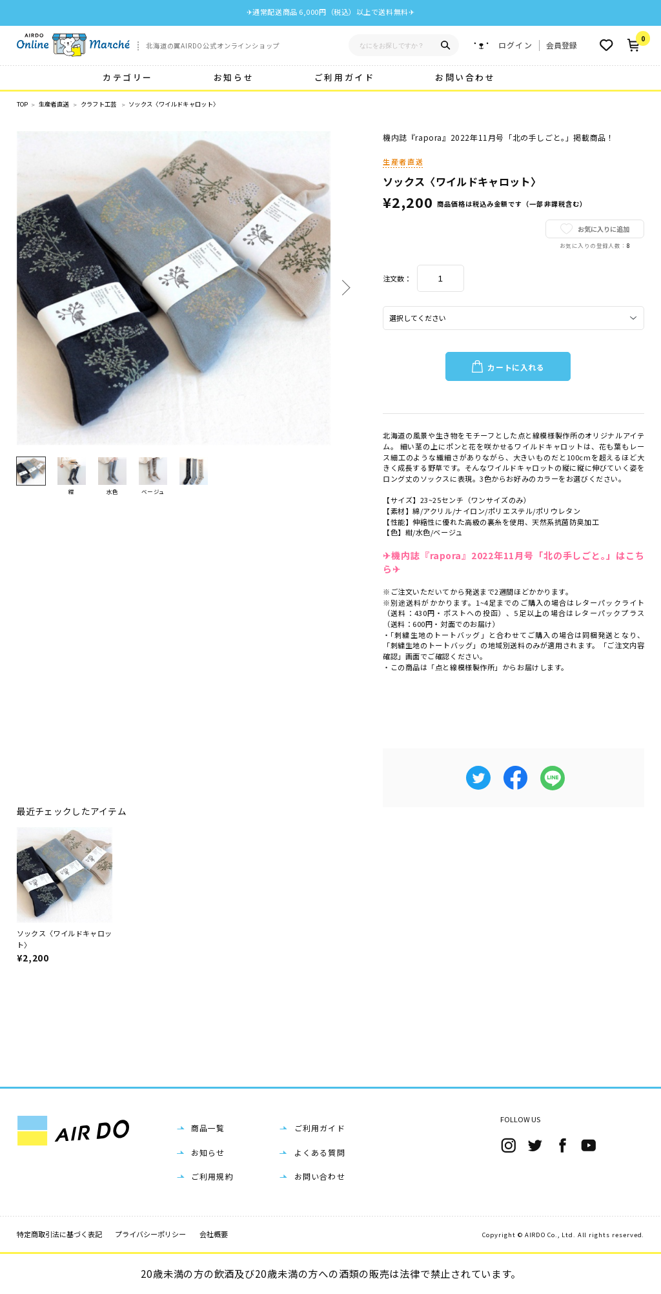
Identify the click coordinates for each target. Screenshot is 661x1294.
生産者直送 (54, 104)
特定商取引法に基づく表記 (59, 1234)
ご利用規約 (212, 1176)
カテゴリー (128, 77)
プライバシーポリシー (150, 1234)
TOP (22, 104)
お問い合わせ (465, 77)
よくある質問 (319, 1152)
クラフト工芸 (99, 104)
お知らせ (234, 77)
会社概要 (213, 1234)
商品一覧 (208, 1127)
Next (343, 288)
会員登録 (561, 44)
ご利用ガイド (344, 77)
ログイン (515, 45)
